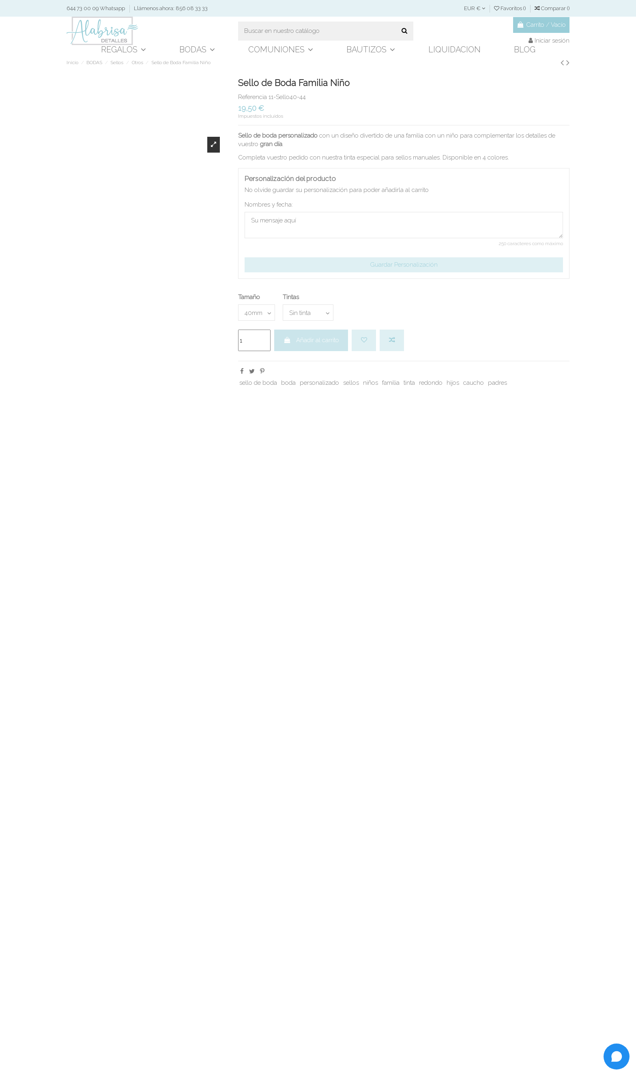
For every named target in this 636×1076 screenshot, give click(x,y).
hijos (453, 382)
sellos (351, 382)
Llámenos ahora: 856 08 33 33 (171, 8)
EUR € (474, 8)
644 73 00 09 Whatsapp (96, 8)
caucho (473, 382)
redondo (431, 382)
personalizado (319, 382)
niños (370, 382)
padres (497, 382)
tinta (409, 382)
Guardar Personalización (404, 264)
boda (288, 382)
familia (391, 382)
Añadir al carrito (311, 340)
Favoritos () (510, 8)
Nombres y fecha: (269, 204)
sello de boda (258, 382)
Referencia (252, 97)
